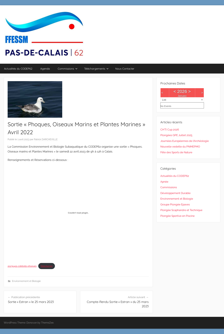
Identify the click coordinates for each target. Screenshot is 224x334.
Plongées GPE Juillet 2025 (176, 135)
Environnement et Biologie (26, 281)
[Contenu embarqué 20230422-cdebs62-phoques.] (78, 213)
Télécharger (46, 266)
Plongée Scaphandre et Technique (181, 210)
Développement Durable (175, 193)
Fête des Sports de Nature (176, 152)
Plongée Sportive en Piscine (177, 215)
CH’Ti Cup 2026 (169, 129)
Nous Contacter (124, 68)
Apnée (164, 181)
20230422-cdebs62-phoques (22, 266)
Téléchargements (96, 68)
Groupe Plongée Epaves (175, 204)
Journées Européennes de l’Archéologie (184, 140)
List (164, 99)
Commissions (67, 68)
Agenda (45, 68)
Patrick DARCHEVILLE (46, 139)
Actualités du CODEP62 (18, 68)
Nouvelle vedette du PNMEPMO (180, 146)
